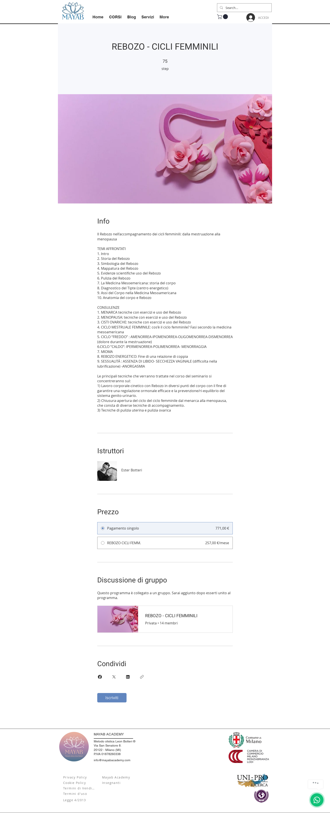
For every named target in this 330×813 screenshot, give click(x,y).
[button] (223, 16)
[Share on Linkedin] (127, 676)
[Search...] (244, 7)
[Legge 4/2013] (79, 800)
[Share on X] (113, 676)
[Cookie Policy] (79, 782)
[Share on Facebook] (99, 676)
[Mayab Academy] (118, 777)
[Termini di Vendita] (79, 788)
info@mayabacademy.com (112, 760)
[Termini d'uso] (79, 793)
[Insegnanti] (118, 782)
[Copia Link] (141, 676)
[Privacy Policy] (79, 777)
